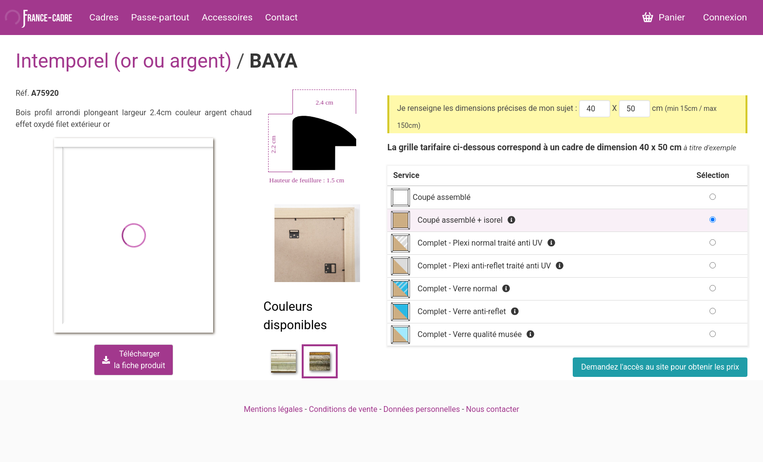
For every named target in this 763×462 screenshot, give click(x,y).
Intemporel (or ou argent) (126, 61)
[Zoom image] (317, 243)
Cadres (103, 17)
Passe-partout (160, 17)
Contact (281, 17)
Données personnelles (421, 409)
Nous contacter (492, 409)
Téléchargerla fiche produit (133, 359)
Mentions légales (273, 409)
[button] (134, 235)
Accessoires (227, 17)
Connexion (725, 17)
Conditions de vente (343, 409)
